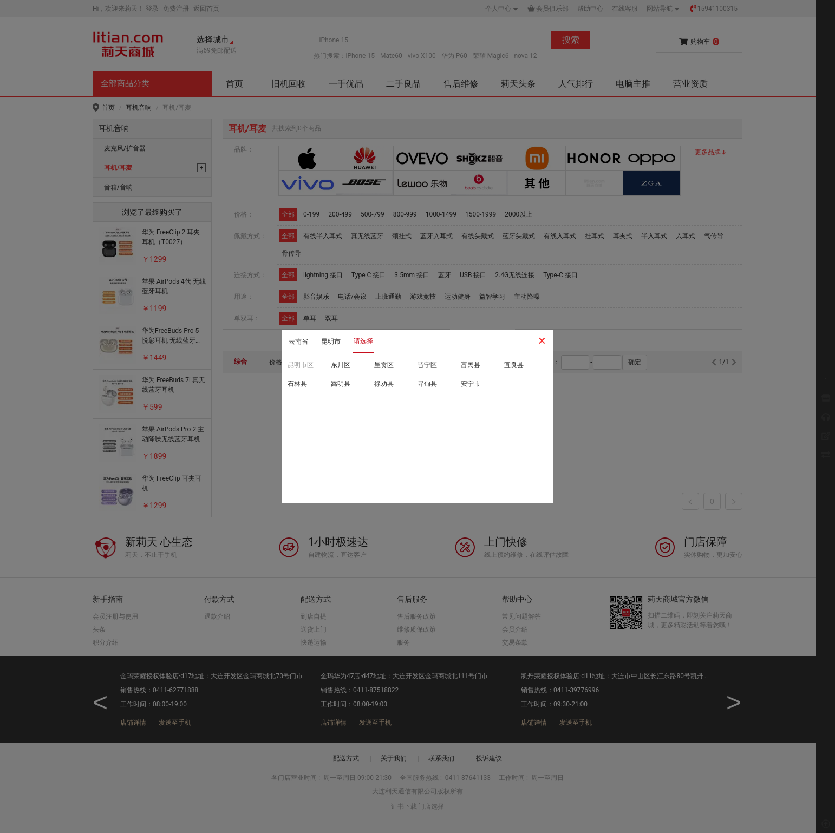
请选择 (363, 341)
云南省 (298, 341)
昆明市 (331, 341)
